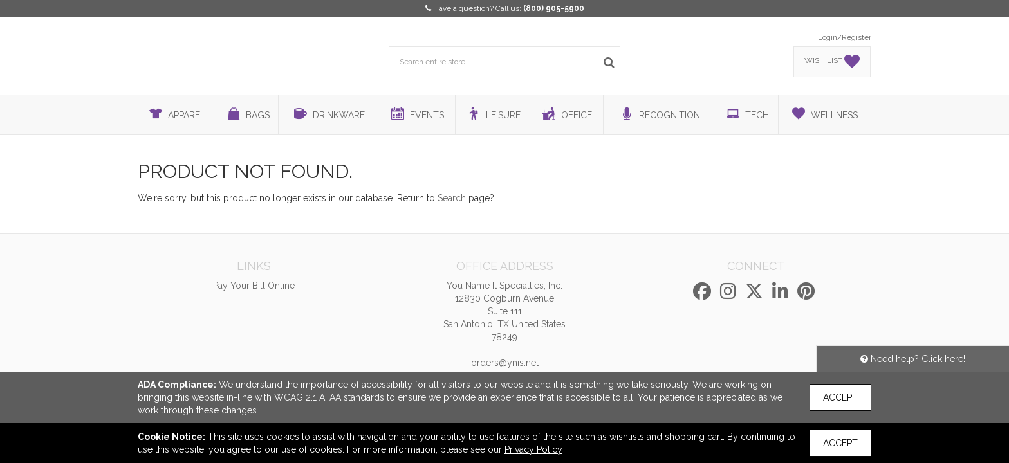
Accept (840, 397)
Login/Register (844, 37)
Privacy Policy (533, 449)
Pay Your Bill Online (254, 285)
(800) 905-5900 (553, 8)
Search (452, 198)
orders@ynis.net (505, 363)
